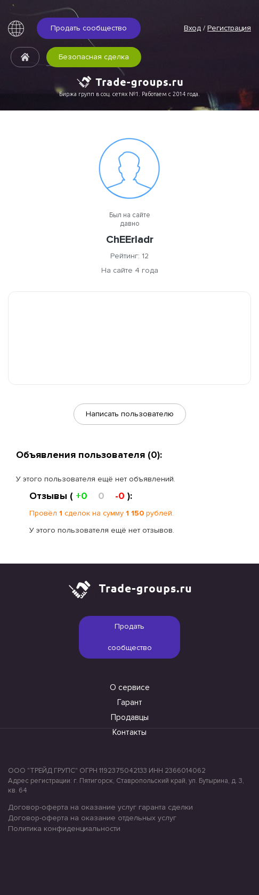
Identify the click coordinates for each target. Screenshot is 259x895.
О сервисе (130, 687)
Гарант (129, 702)
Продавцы (130, 717)
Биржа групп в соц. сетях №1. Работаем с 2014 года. (129, 94)
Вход (192, 28)
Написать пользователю (130, 413)
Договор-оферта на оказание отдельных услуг (92, 817)
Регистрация (229, 28)
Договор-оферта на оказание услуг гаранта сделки (100, 807)
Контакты (129, 732)
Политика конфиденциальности (64, 828)
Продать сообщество (89, 28)
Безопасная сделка (94, 56)
